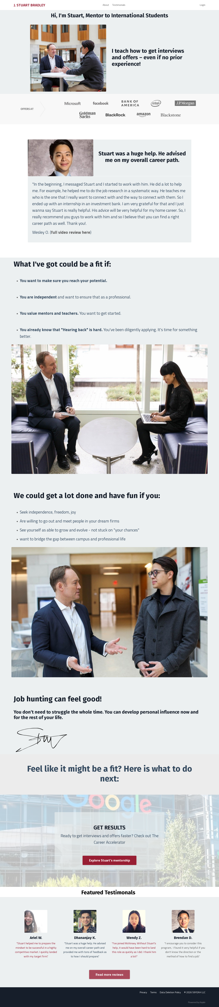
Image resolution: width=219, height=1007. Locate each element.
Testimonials (118, 5)
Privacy (143, 992)
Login (202, 5)
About (106, 5)
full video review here (70, 232)
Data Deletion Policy (170, 992)
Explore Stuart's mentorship (109, 860)
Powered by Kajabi (196, 1002)
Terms (153, 992)
